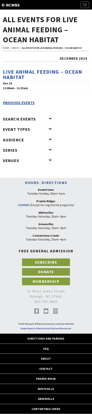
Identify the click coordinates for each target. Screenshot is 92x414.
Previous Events (19, 102)
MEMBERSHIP (46, 281)
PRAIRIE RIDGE (46, 379)
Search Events (27, 119)
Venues (27, 160)
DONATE (46, 271)
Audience (27, 139)
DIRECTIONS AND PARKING (46, 338)
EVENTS (15, 47)
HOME (6, 47)
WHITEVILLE (46, 389)
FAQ (46, 348)
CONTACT (46, 369)
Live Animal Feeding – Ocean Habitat (42, 74)
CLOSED (23, 205)
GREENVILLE (46, 399)
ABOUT (46, 358)
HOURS (32, 182)
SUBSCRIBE (46, 262)
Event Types (27, 129)
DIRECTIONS (54, 182)
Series (27, 150)
